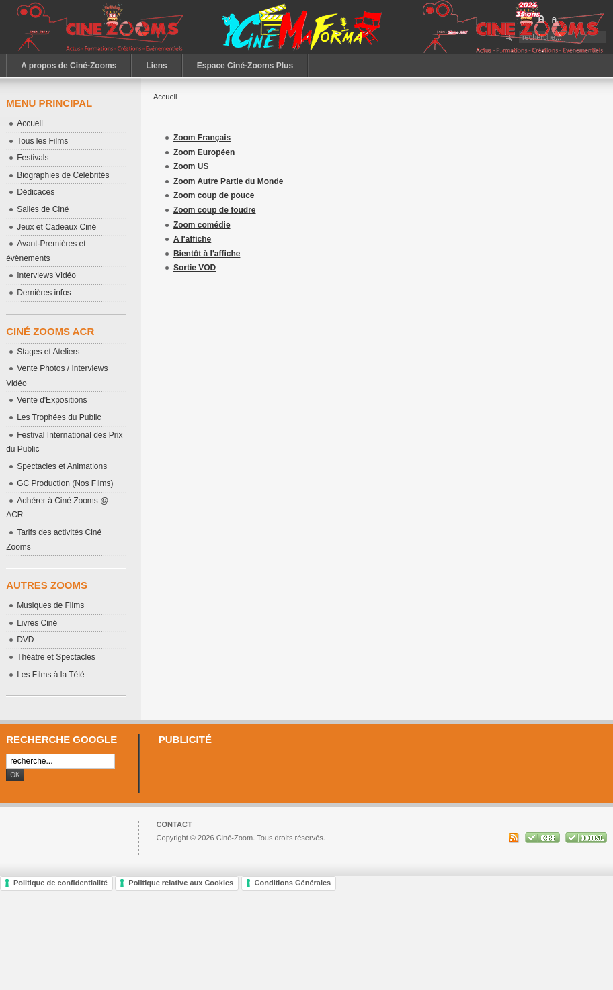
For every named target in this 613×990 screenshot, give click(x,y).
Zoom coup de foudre (214, 210)
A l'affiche (192, 239)
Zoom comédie (202, 225)
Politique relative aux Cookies (180, 883)
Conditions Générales (293, 883)
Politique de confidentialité (60, 883)
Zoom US (191, 166)
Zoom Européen (204, 152)
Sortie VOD (194, 268)
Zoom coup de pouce (214, 195)
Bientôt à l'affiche (207, 253)
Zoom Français (202, 137)
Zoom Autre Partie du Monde (228, 181)
